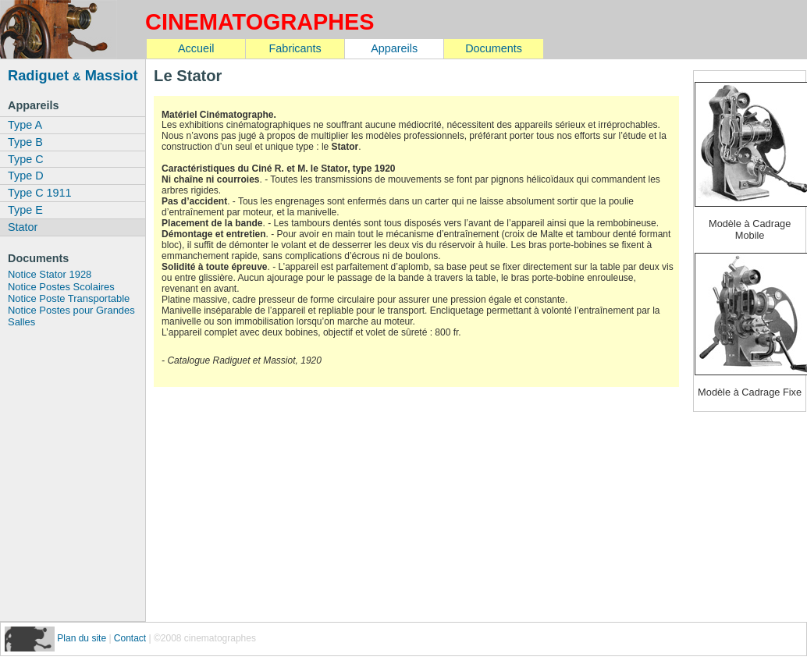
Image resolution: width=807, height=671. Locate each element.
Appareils (394, 48)
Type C (26, 159)
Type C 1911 (40, 192)
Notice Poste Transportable (69, 298)
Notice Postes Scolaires (61, 287)
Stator (22, 227)
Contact (130, 638)
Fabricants (295, 48)
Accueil (196, 48)
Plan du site (82, 638)
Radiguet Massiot (73, 75)
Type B (25, 142)
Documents (493, 48)
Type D (26, 175)
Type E (25, 210)
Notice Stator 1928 (49, 274)
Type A (25, 125)
